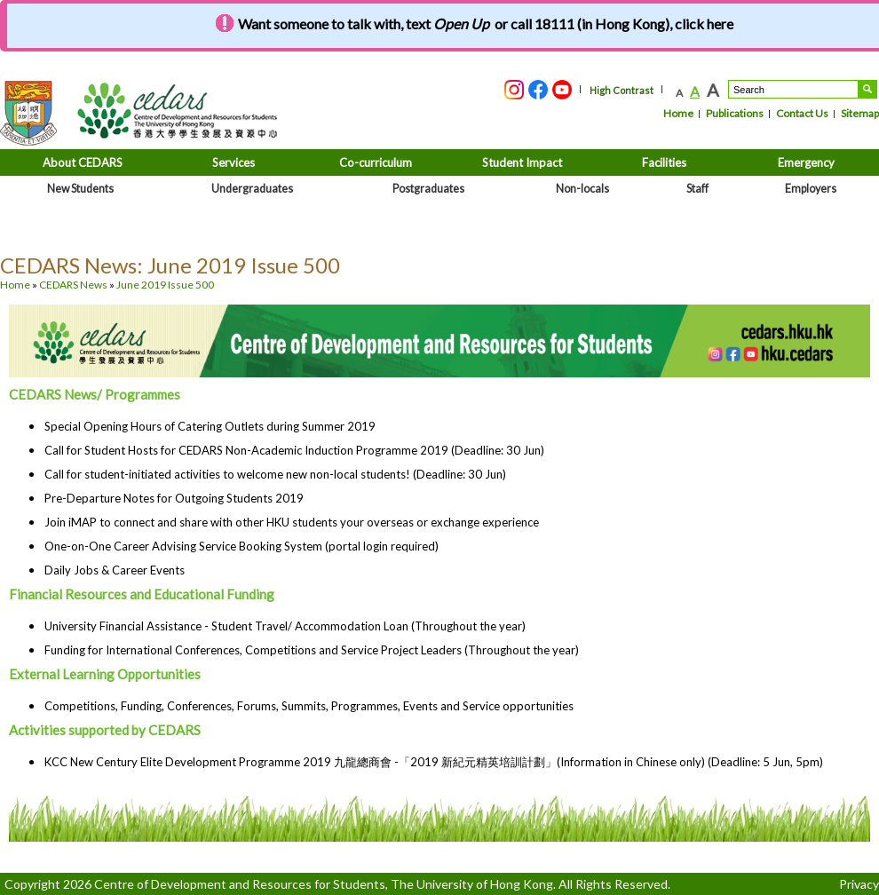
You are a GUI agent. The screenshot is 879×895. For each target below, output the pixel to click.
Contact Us (802, 113)
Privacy (859, 883)
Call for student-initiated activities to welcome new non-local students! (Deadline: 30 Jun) (275, 474)
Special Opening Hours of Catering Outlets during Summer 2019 (210, 426)
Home (678, 113)
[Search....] (793, 89)
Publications (735, 113)
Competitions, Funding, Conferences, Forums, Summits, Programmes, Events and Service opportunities (309, 706)
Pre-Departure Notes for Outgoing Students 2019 (174, 498)
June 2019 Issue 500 (165, 284)
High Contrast (621, 90)
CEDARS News (73, 284)
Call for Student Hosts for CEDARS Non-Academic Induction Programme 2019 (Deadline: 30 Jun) (294, 450)
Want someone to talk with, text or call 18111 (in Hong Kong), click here (485, 23)
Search (867, 89)
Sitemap (860, 113)
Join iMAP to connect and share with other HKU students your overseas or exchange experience (291, 522)
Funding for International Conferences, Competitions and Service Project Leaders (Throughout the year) (311, 650)
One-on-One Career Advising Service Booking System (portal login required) (241, 546)
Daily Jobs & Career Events (114, 570)
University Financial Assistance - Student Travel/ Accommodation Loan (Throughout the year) (285, 626)
